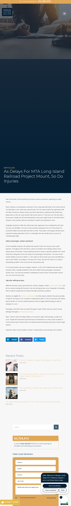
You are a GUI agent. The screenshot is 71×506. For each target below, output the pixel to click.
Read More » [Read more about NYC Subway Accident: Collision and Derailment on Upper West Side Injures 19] (23, 378)
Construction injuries (56, 285)
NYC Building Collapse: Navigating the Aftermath (41, 388)
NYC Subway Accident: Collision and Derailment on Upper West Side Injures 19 (42, 375)
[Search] (56, 427)
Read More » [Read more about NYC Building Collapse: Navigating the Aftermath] (23, 390)
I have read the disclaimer (28, 497)
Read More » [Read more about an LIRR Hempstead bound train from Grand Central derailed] (9, 404)
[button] (64, 13)
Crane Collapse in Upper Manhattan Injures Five (40, 360)
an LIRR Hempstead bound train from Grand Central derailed (33, 402)
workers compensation (28, 296)
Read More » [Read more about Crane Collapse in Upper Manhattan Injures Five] (23, 362)
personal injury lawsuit (26, 312)
